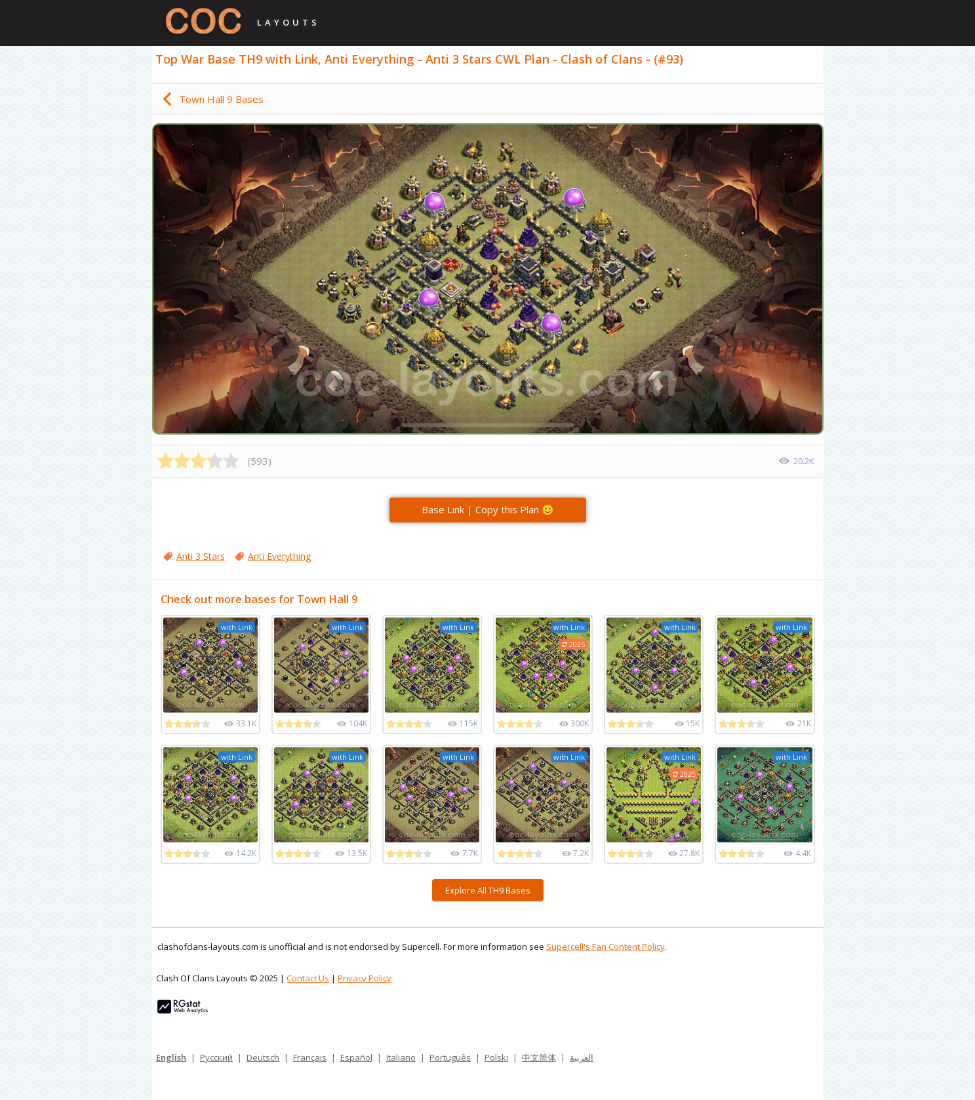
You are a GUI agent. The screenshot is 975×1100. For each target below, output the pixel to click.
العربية (581, 1057)
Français (310, 1057)
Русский (216, 1057)
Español (356, 1057)
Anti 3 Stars (200, 556)
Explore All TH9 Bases (487, 890)
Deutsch (263, 1057)
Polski (496, 1057)
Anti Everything (279, 556)
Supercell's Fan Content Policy (605, 947)
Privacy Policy (364, 978)
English (171, 1057)
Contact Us (308, 978)
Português (450, 1057)
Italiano (401, 1057)
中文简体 (539, 1057)
